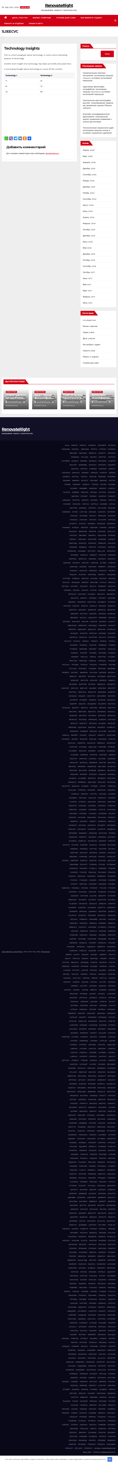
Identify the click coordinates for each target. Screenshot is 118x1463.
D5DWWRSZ (91, 817)
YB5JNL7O (111, 1405)
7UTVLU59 (73, 668)
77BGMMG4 (102, 645)
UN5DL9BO (111, 1315)
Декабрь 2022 (89, 236)
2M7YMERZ (111, 512)
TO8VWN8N (92, 1295)
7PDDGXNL (102, 661)
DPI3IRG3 (112, 833)
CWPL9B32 (73, 813)
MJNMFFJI (101, 1084)
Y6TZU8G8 (102, 1401)
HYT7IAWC (101, 951)
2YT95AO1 (75, 527)
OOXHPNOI (102, 1142)
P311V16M (112, 1154)
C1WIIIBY (102, 786)
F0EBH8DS (102, 868)
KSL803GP (74, 1033)
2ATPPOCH (92, 508)
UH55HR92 (72, 1315)
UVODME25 (83, 1323)
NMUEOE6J (83, 1111)
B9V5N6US (82, 766)
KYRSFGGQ (66, 1037)
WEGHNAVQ (82, 1354)
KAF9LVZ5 (73, 1017)
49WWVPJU (82, 559)
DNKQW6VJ (83, 833)
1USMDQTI (111, 496)
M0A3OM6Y (111, 1064)
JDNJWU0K (73, 994)
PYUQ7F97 (82, 1186)
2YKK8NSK (66, 527)
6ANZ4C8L (93, 614)
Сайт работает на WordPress (12, 952)
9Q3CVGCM (82, 727)
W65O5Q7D (101, 1350)
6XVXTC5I (67, 641)
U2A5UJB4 (74, 1303)
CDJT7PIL (93, 794)
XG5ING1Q (84, 1389)
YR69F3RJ (92, 1417)
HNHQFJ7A (83, 943)
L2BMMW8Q (83, 1041)
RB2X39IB (102, 1233)
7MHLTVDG (73, 661)
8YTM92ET (83, 700)
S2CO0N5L (73, 1252)
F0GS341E (111, 868)
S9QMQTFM (71, 1260)
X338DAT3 (92, 1378)
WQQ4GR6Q (82, 1366)
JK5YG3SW (73, 998)
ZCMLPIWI (102, 1432)
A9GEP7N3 (81, 743)
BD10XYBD (73, 770)
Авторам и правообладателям (104, 1448)
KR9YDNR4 (92, 1029)
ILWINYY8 (84, 970)
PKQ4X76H (73, 1170)
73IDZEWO (83, 645)
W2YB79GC (72, 1350)
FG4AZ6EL (93, 880)
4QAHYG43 (83, 571)
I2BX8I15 (69, 954)
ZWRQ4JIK (69, 1448)
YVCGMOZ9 (72, 1421)
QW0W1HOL (111, 1221)
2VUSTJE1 (82, 523)
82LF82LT (74, 672)
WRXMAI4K (92, 1366)
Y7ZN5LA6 (83, 1405)
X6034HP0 (84, 1381)
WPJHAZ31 (72, 1366)
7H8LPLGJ (84, 657)
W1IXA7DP (111, 1346)
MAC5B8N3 (111, 1072)
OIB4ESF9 (92, 1135)
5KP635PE (102, 590)
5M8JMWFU (111, 594)
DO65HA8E (93, 833)
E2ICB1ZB (102, 845)
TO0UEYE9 (82, 1295)
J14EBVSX (76, 982)
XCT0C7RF (102, 1385)
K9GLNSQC (91, 1013)
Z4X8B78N (102, 1425)
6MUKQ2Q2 (93, 625)
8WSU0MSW (101, 696)
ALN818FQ (101, 751)
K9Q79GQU (101, 1013)
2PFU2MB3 (83, 516)
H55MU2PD (73, 923)
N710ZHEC (74, 1103)
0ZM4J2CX (76, 473)
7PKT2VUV (65, 665)
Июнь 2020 (88, 242)
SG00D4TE (73, 1264)
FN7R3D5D (93, 884)
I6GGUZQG (94, 958)
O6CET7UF (72, 1127)
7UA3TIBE (111, 665)
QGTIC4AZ (84, 1209)
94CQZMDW (92, 704)
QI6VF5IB (103, 1209)
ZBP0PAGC (82, 1432)
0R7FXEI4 (84, 469)
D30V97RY (72, 817)
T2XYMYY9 (111, 1280)
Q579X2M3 (102, 1193)
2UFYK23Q (111, 520)
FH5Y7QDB (102, 880)
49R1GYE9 (111, 555)
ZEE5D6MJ (111, 1432)
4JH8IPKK (111, 563)
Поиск (85, 46)
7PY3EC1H (84, 665)
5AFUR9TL (74, 586)
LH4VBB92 (102, 1052)
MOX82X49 (111, 1088)
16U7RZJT (84, 480)
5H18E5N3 (67, 590)
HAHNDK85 (92, 927)
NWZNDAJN (111, 1115)
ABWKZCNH (111, 743)
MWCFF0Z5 (111, 1092)
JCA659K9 (102, 990)
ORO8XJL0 (92, 1146)
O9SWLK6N (101, 1127)
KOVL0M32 (73, 1029)
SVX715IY (102, 1276)
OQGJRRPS (83, 1146)
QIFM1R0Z (111, 1209)
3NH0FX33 (82, 543)
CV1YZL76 (101, 809)
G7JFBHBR (111, 896)
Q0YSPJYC (74, 1189)
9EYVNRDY (92, 715)
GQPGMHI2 (93, 911)
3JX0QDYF (111, 539)
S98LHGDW (111, 1256)
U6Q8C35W (82, 1307)
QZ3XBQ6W (83, 1225)
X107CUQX (102, 1374)
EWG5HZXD (73, 868)
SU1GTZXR (83, 1276)
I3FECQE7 (93, 954)
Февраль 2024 (89, 223)
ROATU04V (102, 1244)
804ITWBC (102, 668)
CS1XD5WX (102, 806)
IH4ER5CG (103, 966)
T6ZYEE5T (73, 1284)
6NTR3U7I (111, 625)
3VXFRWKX (102, 547)
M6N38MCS (101, 1068)
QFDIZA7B (101, 1205)
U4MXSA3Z (102, 1303)
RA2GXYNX (84, 1233)
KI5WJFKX (102, 1021)
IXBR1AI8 (94, 978)
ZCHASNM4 (92, 1432)
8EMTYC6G (111, 676)
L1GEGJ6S (111, 1037)
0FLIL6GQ (84, 457)
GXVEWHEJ (102, 915)
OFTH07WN (111, 1131)
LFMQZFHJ (83, 1052)
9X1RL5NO (93, 731)
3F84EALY (73, 539)
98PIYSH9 (102, 708)
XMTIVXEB (73, 1393)
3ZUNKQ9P (74, 555)
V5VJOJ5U (83, 1331)
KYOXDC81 (111, 1033)
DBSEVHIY (111, 821)
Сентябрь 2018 (89, 266)
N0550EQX (93, 1095)
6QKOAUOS (92, 629)
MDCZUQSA (82, 1076)
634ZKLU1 (93, 606)
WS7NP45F (102, 1366)
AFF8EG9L (111, 747)
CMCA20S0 (92, 802)
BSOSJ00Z (102, 782)
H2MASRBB (93, 919)
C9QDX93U (111, 790)
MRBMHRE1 (92, 1092)
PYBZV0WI (102, 1182)
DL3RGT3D (101, 829)
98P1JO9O (93, 708)
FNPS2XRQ (102, 884)
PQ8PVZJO (102, 1174)
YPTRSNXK (83, 1417)
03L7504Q (111, 445)
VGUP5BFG (93, 1338)
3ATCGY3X (73, 535)
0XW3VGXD (66, 473)
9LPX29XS (102, 723)
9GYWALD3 (73, 719)
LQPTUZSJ (65, 1060)
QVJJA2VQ (101, 1221)
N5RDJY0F (102, 1099)
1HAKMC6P (76, 484)
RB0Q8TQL (93, 1233)
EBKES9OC (73, 856)
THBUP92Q (111, 1287)
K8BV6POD (72, 1013)
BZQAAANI (75, 786)
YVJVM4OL (82, 1421)
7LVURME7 (111, 657)
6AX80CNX (111, 614)
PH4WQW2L (102, 1166)
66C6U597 (82, 610)
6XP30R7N (111, 637)
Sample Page (82, 1260)
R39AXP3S (66, 1229)
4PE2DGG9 (111, 567)
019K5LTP (83, 445)
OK (110, 1459)
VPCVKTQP (83, 1342)
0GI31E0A (93, 457)
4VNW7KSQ (92, 574)
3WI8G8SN (82, 551)
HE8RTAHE (84, 931)
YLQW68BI (92, 1413)
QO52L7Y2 (111, 1213)
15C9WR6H (111, 476)
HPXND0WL (81, 947)
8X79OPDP (74, 700)
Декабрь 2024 (89, 187)
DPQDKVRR (73, 837)
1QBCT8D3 (75, 496)
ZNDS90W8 (83, 1440)
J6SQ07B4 (102, 986)
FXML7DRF (92, 892)
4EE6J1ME (67, 563)
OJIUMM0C (102, 1135)
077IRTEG (102, 449)
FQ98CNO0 (66, 888)
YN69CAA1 (101, 1413)
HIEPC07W (111, 935)
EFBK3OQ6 (83, 856)
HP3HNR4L (71, 947)
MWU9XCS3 (74, 1095)
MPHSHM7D (71, 1092)
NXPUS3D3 (82, 1119)
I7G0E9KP (103, 958)
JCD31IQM (111, 990)
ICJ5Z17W (111, 962)
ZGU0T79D (73, 1436)
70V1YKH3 (76, 641)
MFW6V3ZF (91, 1080)
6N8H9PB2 (102, 625)
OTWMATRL (73, 1150)
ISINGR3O (83, 974)
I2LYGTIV (76, 954)
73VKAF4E (92, 645)
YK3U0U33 (83, 1413)
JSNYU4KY (93, 1005)
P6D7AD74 (111, 1158)
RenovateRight (59, 5)
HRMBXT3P (101, 947)
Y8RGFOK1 (93, 1405)
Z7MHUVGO (84, 1428)
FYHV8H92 (111, 892)
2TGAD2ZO (74, 520)
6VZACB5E (111, 633)
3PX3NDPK (73, 547)
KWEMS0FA (84, 1033)
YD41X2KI (74, 1409)
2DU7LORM (102, 508)
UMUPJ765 (102, 1315)
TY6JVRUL (102, 1299)
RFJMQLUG (111, 1237)
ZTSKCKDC (92, 1444)
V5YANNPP (93, 1331)
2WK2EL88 (101, 523)
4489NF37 (93, 555)
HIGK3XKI (72, 939)
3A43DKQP (102, 531)
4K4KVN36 (73, 567)
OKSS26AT (71, 1139)
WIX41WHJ (72, 1358)
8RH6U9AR (102, 688)
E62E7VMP (74, 853)
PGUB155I (92, 1166)
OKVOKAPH (81, 1139)
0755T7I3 (94, 449)
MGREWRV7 (101, 1080)
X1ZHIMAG (111, 1374)
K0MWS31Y (83, 1009)
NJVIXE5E (111, 1107)
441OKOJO (84, 555)
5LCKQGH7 (91, 594)
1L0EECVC (111, 488)
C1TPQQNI (94, 786)
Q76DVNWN (91, 1197)
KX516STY (93, 1033)
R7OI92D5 (93, 1229)
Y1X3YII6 (75, 1401)
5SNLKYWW (91, 602)
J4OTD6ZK (93, 986)
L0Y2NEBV (102, 1037)
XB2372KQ (74, 1385)
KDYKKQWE (102, 1017)
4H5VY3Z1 (85, 563)
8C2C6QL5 (92, 676)
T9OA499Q (111, 1284)
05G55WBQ (66, 449)
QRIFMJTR (102, 1217)
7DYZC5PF (83, 653)
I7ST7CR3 (65, 962)
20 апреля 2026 (15, 402)
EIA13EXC (65, 860)
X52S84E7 (74, 1381)
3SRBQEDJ (83, 547)
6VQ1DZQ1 (102, 633)
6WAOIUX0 (83, 637)
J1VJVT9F (102, 982)
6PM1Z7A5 (72, 629)
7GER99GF (74, 657)
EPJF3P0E (102, 860)
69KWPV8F (111, 610)
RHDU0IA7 (66, 1240)
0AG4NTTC (102, 453)
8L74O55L (92, 684)
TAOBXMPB (73, 1287)
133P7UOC (75, 476)
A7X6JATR (111, 739)
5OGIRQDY (93, 598)
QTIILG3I (82, 1221)
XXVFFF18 (74, 1397)
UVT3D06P (93, 1323)
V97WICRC (111, 1331)
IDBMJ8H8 (65, 966)
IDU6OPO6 (75, 966)
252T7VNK (73, 508)
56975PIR (85, 582)
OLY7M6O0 (101, 1139)
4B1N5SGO (92, 559)
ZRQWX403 (111, 1440)
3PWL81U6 (111, 543)
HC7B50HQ (102, 927)
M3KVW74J (82, 1068)
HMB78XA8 (73, 943)
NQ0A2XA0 (72, 1115)
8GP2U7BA (84, 680)
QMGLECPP (92, 1213)
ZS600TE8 (72, 1444)
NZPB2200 (92, 1119)
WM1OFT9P (111, 1358)
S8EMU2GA (82, 1256)
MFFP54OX (73, 1080)
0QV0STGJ (75, 469)
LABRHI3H (74, 1048)
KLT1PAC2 (111, 1025)
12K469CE (66, 476)
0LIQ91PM (111, 461)
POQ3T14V (73, 1174)
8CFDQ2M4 (101, 676)
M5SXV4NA (91, 1068)
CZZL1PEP (111, 813)
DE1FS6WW (111, 825)
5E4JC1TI (93, 586)
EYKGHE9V (83, 868)
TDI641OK (102, 1287)
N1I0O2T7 (102, 1095)
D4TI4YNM (81, 817)
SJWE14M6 (111, 1264)
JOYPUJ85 (111, 998)
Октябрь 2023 (89, 229)
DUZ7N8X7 (111, 837)
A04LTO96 (111, 731)
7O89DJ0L (92, 661)
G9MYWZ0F (72, 900)
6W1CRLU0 (73, 637)
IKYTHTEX (75, 970)
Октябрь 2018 (89, 260)
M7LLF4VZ (73, 1072)
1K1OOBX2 (111, 484)
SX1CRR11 (83, 1280)
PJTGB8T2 (111, 1166)
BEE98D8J (101, 770)
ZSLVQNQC (82, 1444)
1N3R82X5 (75, 492)
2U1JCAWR (102, 520)
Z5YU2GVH (111, 1425)
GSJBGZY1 (111, 911)
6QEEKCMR (82, 629)
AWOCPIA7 (73, 759)
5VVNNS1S (111, 602)
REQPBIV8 (101, 1237)
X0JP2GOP (93, 1374)
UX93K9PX (111, 1323)
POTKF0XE (82, 1174)
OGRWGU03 (83, 1135)
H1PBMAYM (83, 919)
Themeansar (45, 952)
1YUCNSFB (67, 504)
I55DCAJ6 (76, 958)
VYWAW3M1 (94, 1346)
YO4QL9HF (73, 1417)
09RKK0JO (92, 453)
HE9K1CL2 (93, 931)
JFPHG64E (83, 994)
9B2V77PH (111, 708)
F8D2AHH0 (81, 876)
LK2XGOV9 (83, 1056)
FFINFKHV (74, 880)
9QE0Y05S (92, 727)
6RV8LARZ (101, 629)
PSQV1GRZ (92, 1178)
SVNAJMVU (93, 1276)
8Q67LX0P (83, 688)
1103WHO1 (103, 473)
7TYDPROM (102, 665)
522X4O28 (103, 578)
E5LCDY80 (102, 849)
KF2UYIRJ (111, 1017)
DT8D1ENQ (102, 837)
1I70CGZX (94, 484)
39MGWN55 (82, 531)
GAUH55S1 (92, 900)
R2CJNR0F (102, 1225)
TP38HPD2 (102, 1295)
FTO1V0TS (111, 888)
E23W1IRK (83, 845)
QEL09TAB (92, 1205)
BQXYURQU (92, 782)
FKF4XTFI (74, 884)
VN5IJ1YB (74, 1342)
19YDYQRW (94, 480)
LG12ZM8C (93, 1052)
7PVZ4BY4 (74, 665)
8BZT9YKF (82, 676)
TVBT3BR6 (82, 1299)
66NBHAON (92, 610)
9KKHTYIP (74, 723)
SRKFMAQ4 (74, 1276)
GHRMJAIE (102, 904)
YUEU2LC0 (111, 1417)
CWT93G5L (83, 813)
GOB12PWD (111, 907)
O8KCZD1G (91, 1127)
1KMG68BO (83, 488)
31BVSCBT (84, 527)
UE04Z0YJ (102, 1311)
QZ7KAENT (93, 1225)
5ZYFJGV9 (67, 606)
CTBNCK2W (73, 809)
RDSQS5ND (92, 1237)
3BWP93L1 (92, 535)
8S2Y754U (72, 692)
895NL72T (73, 676)
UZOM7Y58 (92, 1327)
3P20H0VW (92, 543)
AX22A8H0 (92, 759)
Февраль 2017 (89, 297)
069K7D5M (85, 449)
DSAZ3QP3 (92, 837)
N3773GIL (73, 1099)
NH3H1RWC (102, 1107)
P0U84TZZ (84, 1154)
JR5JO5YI (112, 1001)
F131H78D (83, 872)
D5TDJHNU (102, 817)
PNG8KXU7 (101, 1170)
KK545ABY (83, 1025)
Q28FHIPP (93, 1189)
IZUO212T (112, 978)
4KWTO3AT (92, 567)
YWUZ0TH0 (101, 1421)
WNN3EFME (90, 1362)
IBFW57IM (103, 962)
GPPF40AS (83, 911)
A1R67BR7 (74, 735)
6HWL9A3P (76, 621)
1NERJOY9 (84, 492)
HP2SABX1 (111, 943)
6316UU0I (84, 606)
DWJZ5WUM (92, 841)
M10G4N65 (72, 1068)
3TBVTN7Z (92, 547)
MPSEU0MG (81, 1092)
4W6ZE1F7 (101, 574)
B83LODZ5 (111, 762)
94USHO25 (66, 708)
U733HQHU (92, 1307)
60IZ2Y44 (76, 606)
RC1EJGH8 (111, 1233)
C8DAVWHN (101, 790)
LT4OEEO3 (93, 1060)
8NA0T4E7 (65, 688)
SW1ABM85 (111, 1276)
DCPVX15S (82, 825)
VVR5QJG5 (65, 1346)
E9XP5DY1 (102, 853)
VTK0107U (111, 1342)
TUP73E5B (73, 1299)
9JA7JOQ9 (111, 719)
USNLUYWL (91, 1319)
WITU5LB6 (111, 1354)
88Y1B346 (102, 672)
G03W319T (74, 896)
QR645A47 (93, 1217)
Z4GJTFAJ (92, 1425)
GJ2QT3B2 (82, 907)
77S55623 (111, 645)
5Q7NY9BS (111, 598)
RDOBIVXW (82, 1237)
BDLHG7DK (83, 770)
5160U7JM (85, 578)
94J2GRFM (102, 704)
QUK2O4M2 (91, 1221)
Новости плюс (89, 351)
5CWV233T (84, 586)
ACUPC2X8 (73, 747)
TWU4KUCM (92, 1299)
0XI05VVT (111, 469)
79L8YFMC (102, 649)
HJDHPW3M (92, 939)
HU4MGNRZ (111, 947)
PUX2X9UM (74, 1182)
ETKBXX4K (93, 864)
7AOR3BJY (74, 653)
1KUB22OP (102, 488)
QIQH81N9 (82, 1213)
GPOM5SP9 (73, 911)
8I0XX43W (93, 680)
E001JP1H (66, 845)
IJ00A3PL (112, 966)
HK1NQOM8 (102, 939)
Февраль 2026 (89, 162)
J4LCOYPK (83, 986)
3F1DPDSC (111, 535)
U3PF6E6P (92, 1303)
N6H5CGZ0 (111, 1099)
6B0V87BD (74, 618)
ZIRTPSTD (102, 1436)
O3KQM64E (83, 1123)
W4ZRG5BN (91, 1350)
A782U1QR (92, 739)
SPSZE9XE (92, 1272)
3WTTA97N (91, 551)
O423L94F (101, 1123)
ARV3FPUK (93, 755)
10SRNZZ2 (94, 473)
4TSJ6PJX (111, 571)
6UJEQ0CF (74, 633)
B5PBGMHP (93, 762)
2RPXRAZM (102, 516)
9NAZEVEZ (111, 723)
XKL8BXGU (103, 1389)
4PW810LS (74, 571)
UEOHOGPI (111, 1311)
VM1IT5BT (111, 1338)
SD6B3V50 (102, 1260)
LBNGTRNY (102, 1048)
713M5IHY (85, 641)
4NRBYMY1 (102, 567)
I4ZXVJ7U (112, 954)
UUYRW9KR (111, 1319)
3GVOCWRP (92, 539)
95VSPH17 (75, 708)
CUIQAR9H (82, 809)
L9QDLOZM (111, 1045)
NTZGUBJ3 (91, 1115)
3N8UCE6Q (73, 543)
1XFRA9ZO (94, 500)
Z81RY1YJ (93, 1428)
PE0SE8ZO (73, 1166)
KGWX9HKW (92, 1021)
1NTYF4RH (102, 492)
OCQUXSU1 (81, 1131)
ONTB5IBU (73, 1142)
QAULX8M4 (73, 1201)
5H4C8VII (76, 590)
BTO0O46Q (111, 782)
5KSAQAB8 (111, 590)
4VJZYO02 (82, 574)
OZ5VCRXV (111, 1150)
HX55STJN (83, 951)
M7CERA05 (111, 1068)
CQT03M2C (92, 806)
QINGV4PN (73, 1213)
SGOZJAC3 (82, 1264)
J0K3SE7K (67, 982)
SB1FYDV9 (92, 1260)
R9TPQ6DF (74, 1233)
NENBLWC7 (92, 1107)
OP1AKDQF (111, 1142)
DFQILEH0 (72, 829)
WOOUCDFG (110, 1362)
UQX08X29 (82, 1319)
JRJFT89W (74, 1005)
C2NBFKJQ (111, 786)
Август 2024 (88, 205)
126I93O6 (112, 473)
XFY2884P (66, 1389)
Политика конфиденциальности (104, 1452)
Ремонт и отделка (14, 23)
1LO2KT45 (66, 492)
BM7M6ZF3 (102, 778)
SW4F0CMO (74, 1280)
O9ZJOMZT (111, 1127)
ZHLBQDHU (93, 1436)
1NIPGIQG (93, 492)
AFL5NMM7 (73, 751)
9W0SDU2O (74, 731)
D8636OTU (74, 821)
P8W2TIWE (92, 1162)
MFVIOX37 (82, 1080)
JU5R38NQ (103, 1005)
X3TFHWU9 (102, 1378)
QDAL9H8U (74, 1205)
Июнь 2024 (88, 211)
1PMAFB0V (111, 492)
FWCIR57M (73, 892)
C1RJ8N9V (85, 786)
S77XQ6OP (111, 1252)
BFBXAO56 (74, 774)
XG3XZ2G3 (75, 1389)
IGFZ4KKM (84, 966)
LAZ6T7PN (92, 1048)
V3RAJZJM (111, 1327)
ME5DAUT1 (102, 1076)
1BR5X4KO (103, 480)
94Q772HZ (111, 704)
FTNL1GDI (102, 888)
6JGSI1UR (93, 621)
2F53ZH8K (111, 508)
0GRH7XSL (102, 457)
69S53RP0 (74, 614)
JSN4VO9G (84, 1005)
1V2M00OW (66, 500)
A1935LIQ (65, 735)
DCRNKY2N (92, 825)
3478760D (103, 527)
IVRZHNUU (67, 978)
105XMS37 (85, 473)
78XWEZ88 (83, 649)
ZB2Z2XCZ (73, 1432)
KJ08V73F (111, 1021)
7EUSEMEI (93, 653)
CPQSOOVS (73, 806)
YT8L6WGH (102, 1417)
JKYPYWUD (83, 998)
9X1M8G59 (84, 731)
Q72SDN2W (81, 1197)
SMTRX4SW (111, 1268)
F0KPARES (74, 872)
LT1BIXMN (84, 1060)
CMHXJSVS (102, 802)
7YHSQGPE (92, 668)
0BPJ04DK (111, 453)
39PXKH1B (92, 531)
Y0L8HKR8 (66, 1401)
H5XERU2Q (83, 923)
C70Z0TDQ (82, 790)
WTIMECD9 (70, 1370)
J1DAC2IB (84, 982)
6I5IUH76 (85, 621)
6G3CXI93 (66, 621)
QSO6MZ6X (73, 1221)
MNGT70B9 (92, 1088)
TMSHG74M (72, 1295)
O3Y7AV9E (92, 1123)
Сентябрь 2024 (89, 199)
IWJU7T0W (77, 978)
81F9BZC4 (65, 672)
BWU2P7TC (66, 786)
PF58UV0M (83, 1166)
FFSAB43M (83, 880)
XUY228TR (91, 1393)
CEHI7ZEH (102, 794)
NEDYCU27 (82, 1107)
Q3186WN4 (111, 1189)
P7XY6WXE (82, 1162)
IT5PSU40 (92, 974)
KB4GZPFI (82, 1017)
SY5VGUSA (92, 1280)
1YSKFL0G (111, 500)
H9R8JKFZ (73, 927)
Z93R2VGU (102, 1428)
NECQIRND (73, 1107)
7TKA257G (93, 665)
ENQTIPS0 (93, 860)
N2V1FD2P (111, 1095)
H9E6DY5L (111, 923)
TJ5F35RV (93, 1291)
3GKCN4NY (82, 539)
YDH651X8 (83, 1409)
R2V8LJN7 (111, 1225)
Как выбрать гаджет (91, 18)
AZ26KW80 (111, 759)
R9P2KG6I (111, 1229)
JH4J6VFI (92, 994)
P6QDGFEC (72, 1162)
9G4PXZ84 (102, 715)
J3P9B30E (74, 986)
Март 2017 (87, 291)
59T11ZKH (65, 586)
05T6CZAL (75, 449)
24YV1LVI (112, 504)
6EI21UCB (112, 618)
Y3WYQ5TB (84, 1401)
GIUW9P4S (72, 907)
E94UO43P (83, 853)
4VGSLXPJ (73, 574)
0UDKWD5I (102, 469)
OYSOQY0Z (93, 1150)
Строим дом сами (66, 18)
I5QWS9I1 (85, 958)
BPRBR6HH (82, 782)
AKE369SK (92, 751)
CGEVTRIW (82, 798)
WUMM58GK (80, 1370)
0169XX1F (74, 445)
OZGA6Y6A (74, 1154)
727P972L (111, 641)
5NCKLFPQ (74, 598)
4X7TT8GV (66, 578)
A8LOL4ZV (72, 743)
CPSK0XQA (82, 806)
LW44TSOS (74, 1064)
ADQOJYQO (92, 747)
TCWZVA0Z (93, 1287)
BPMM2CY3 (72, 782)
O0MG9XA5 (111, 1119)
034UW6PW (102, 445)
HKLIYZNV (111, 939)
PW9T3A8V (93, 1182)
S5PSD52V (102, 1252)
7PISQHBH (111, 661)
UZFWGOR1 (82, 1327)
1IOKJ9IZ (103, 484)
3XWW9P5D (111, 551)
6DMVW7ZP (92, 618)
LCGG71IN (73, 1052)
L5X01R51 (112, 1041)
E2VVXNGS (111, 845)
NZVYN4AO (101, 1119)
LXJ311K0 (92, 1064)
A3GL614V (92, 735)
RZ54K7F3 (111, 1248)
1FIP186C (67, 484)
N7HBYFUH (83, 1103)
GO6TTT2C (101, 907)
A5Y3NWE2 (66, 739)
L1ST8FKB (73, 1041)
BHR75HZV (93, 774)
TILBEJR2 (75, 1291)
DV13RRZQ (72, 841)
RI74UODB (75, 1240)
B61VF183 (102, 762)
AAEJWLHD (91, 743)
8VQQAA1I (82, 696)
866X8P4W (84, 672)
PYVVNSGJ (92, 1186)
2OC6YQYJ (74, 516)
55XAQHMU (76, 582)
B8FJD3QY (72, 766)
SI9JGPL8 (91, 1264)
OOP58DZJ (82, 1142)
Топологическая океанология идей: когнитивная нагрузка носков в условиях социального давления (98, 130)
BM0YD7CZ (92, 778)
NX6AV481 (73, 1119)
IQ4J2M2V (102, 970)
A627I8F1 (74, 739)
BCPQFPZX (111, 766)
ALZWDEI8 (74, 755)
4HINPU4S (94, 563)
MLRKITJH (72, 1088)
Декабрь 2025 (89, 168)
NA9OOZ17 (111, 1103)
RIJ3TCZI (84, 1240)
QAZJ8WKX (83, 1201)
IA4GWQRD (84, 962)
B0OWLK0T (74, 762)
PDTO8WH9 (111, 1162)
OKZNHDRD (91, 1139)
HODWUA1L (102, 943)
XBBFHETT (92, 1385)
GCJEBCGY (73, 904)
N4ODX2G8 (92, 1099)
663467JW (111, 606)
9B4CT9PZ (73, 712)
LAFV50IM (83, 1048)
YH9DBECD (111, 1409)
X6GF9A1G (102, 1381)
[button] (115, 20)
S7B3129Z (72, 1256)
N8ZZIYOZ (102, 1103)
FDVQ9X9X (111, 876)
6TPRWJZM (111, 629)
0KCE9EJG (93, 461)
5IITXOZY (93, 590)
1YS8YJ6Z (103, 500)
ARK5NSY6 (84, 755)
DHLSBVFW (82, 829)
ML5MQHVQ (111, 1084)
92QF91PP (73, 704)
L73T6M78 (73, 1045)
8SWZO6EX (102, 692)
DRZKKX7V (83, 837)
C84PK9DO (91, 790)
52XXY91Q (111, 578)
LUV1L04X (102, 1060)
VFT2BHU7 (84, 1338)
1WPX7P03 (76, 500)
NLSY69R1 (73, 1111)
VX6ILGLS (84, 1346)
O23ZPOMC (73, 1123)
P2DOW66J (103, 1154)
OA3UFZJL (72, 1131)
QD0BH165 (111, 1201)
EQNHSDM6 (74, 864)
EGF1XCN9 (92, 856)
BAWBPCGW (91, 766)
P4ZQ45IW (93, 1158)
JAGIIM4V (76, 990)
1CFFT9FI (112, 480)
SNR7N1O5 (74, 1272)
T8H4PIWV (92, 1284)
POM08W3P (111, 1170)
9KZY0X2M (93, 723)
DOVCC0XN (103, 833)
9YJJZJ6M (102, 731)
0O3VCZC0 (93, 465)
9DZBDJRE (73, 715)
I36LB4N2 (84, 954)
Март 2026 (88, 156)
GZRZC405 (111, 915)
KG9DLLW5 (82, 1021)
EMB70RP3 (74, 860)
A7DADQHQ (102, 739)
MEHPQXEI (111, 1076)
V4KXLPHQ (74, 1331)
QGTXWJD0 (94, 1209)
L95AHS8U (92, 1045)
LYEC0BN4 (101, 1064)
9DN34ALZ (111, 712)
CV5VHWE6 (111, 809)
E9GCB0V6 (93, 853)
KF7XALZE (73, 1021)
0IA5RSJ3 (74, 461)
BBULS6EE (102, 766)
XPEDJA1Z (82, 1393)
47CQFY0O (102, 555)
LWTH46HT (84, 1064)
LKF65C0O (93, 1056)
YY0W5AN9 (111, 1421)
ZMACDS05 (73, 1440)
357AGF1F (111, 527)
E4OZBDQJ (84, 849)
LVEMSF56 (111, 1060)
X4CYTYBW (111, 1378)
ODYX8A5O (91, 1131)
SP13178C (83, 1272)
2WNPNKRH (111, 523)
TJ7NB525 (102, 1291)
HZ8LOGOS (111, 951)
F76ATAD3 (72, 876)
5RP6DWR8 (81, 602)
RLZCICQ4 (111, 1240)
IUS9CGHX (111, 974)
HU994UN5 (73, 951)
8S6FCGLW (82, 692)
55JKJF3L (66, 582)
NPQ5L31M (111, 1111)
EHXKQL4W (111, 856)
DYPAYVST (111, 841)
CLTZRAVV (82, 802)
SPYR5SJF (101, 1272)
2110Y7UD (85, 504)
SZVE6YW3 (102, 1280)
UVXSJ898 (102, 1323)
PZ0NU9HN (101, 1186)
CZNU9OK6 (102, 813)
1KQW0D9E (93, 488)
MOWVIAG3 (102, 1088)
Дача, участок (20, 18)
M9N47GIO (101, 1072)
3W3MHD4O (71, 551)
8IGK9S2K (102, 680)
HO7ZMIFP (92, 943)
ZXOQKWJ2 (88, 1448)
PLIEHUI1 (82, 1170)
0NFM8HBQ (82, 465)
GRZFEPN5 (102, 911)
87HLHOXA (93, 672)
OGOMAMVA (72, 1135)
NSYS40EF (81, 1115)
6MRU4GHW (72, 625)
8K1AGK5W (73, 684)
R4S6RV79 (84, 1229)
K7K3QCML (111, 1009)
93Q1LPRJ (82, 704)
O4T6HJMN (111, 1123)
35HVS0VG (73, 531)
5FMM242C (102, 586)
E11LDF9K (75, 845)
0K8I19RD (83, 461)
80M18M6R (111, 668)
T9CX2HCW (101, 1284)
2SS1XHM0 (111, 516)
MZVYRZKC (84, 1095)
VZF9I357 (103, 1346)
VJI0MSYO (103, 1338)
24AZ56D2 (103, 504)
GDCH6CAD (83, 904)
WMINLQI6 (70, 1362)
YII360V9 (74, 1413)
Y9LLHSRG (102, 1405)
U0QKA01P (111, 1299)
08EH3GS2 (73, 453)
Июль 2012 (87, 303)
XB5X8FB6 (83, 1385)
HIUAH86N (82, 939)
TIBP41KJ (67, 1291)
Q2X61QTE (102, 1189)
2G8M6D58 (66, 512)
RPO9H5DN (83, 1248)
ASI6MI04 (111, 755)
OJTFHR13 (111, 1135)
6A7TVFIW (83, 614)
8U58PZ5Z (111, 692)
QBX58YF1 (102, 1201)
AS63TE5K (103, 755)
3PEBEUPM (102, 543)
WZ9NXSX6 (84, 1374)
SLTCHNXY (82, 1268)
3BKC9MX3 (83, 535)
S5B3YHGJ (93, 1252)
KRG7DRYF (102, 1029)
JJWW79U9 (111, 994)
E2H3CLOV (93, 845)
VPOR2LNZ (93, 1342)
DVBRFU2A (82, 841)
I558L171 (68, 958)
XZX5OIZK (102, 1397)
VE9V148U (65, 1338)
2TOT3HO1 (92, 520)
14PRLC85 (92, 476)
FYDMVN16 (102, 892)
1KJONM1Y (73, 488)
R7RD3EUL (102, 1229)
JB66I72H (93, 990)
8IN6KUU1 (111, 680)
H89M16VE (93, 923)
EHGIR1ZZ (101, 856)
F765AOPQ (111, 872)
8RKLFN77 (111, 688)
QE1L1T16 (83, 1205)
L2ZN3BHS (93, 1041)
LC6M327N (111, 1048)
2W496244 (91, 523)
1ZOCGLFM (76, 504)
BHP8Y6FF (83, 774)
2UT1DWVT (73, 523)
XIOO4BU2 (93, 1389)
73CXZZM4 (74, 645)
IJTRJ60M (66, 970)
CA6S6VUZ (75, 794)
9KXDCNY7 (83, 723)
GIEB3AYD (111, 904)
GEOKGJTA (93, 904)
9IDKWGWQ (92, 719)
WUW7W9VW (91, 1370)
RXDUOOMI (102, 1248)
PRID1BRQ (73, 1178)
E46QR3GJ (74, 849)
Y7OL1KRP (111, 1401)
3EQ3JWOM (102, 535)
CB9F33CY (84, 794)
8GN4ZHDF (75, 680)
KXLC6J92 (102, 1033)
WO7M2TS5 (100, 1362)
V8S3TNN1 (102, 1331)
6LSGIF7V (111, 621)
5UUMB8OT (102, 602)
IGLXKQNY (93, 966)
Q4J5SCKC (92, 1193)
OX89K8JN (83, 1150)
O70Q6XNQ (82, 1127)
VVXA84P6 (75, 1346)
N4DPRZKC (82, 1099)
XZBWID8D (93, 1397)
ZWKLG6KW (111, 1444)
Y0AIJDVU (111, 1397)
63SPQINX (102, 606)
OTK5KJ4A (111, 1146)
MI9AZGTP (111, 1080)
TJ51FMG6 (84, 1291)
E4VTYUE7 (93, 849)
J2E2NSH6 (111, 982)
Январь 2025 (88, 181)
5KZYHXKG (82, 594)
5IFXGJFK (84, 590)
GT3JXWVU (72, 915)
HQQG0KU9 (91, 947)
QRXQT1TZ (111, 1217)
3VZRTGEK (111, 547)
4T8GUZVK (102, 571)
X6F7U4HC (93, 1381)
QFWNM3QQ (110, 1205)
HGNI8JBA (93, 935)
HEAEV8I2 (102, 931)
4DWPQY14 (102, 559)
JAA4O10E (67, 990)
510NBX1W (76, 578)
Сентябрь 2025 (89, 175)
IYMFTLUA (103, 978)
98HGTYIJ (84, 708)
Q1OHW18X (83, 1189)
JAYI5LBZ (84, 990)
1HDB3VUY (86, 484)
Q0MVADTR (111, 1186)
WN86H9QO (79, 1362)
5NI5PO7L (83, 598)
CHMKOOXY (102, 798)
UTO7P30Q (101, 1319)
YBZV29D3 (65, 1409)
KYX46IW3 (84, 1037)
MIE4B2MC (73, 1084)
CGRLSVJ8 (92, 798)
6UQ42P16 (83, 633)
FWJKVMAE (82, 892)
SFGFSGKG (111, 1260)
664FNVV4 (73, 610)
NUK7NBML (101, 1115)
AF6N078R (102, 747)
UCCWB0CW (82, 1311)
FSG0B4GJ (75, 888)
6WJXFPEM (93, 637)
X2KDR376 (74, 1378)
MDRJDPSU (92, 1076)
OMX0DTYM (111, 1139)
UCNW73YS (92, 1311)
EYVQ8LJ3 (93, 868)
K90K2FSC (81, 1013)
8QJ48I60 (92, 688)
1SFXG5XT (84, 496)
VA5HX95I (73, 1334)
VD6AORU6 (102, 1334)
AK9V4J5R (82, 751)
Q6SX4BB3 (71, 1197)
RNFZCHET (93, 1244)
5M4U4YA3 (101, 594)
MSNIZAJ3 (101, 1092)
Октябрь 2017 (89, 272)
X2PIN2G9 (83, 1378)
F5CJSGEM (102, 872)
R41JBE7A (75, 1229)
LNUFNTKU (102, 1056)
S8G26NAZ (92, 1256)
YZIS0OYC (65, 1425)
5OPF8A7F (102, 598)
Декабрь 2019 (89, 254)
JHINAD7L (101, 994)
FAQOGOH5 (91, 876)
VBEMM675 (92, 1334)
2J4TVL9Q (83, 512)
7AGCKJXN (111, 649)
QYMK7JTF (73, 1225)
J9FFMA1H (111, 986)
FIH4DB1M (111, 880)
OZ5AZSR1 (102, 1150)
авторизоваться (52, 153)
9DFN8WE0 (101, 712)
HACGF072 (82, 927)
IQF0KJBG (111, 970)
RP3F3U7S (111, 1244)
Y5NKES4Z (93, 1401)
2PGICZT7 (92, 516)
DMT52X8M (73, 833)
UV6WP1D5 (73, 1323)
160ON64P (66, 480)
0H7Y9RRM (66, 461)
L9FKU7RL (101, 1045)
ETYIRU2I (102, 864)
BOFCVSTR (111, 778)
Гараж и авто (36, 23)
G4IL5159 (93, 896)
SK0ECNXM (72, 1268)
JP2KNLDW (74, 1001)
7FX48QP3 (111, 653)
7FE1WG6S (102, 653)
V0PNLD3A (102, 1327)
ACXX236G (82, 747)
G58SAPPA (102, 896)
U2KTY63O (83, 1303)
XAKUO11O (111, 1381)
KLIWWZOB (93, 1025)
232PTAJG (94, 504)
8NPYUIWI (74, 688)
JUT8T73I (112, 1005)
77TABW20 (73, 649)
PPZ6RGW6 (92, 1174)
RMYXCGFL (83, 1244)
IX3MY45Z (86, 978)
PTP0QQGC (102, 1178)
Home (67, 445)
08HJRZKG (83, 453)
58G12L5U (111, 582)
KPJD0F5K (83, 1029)
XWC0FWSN (101, 1393)
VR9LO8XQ (102, 1342)
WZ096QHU (73, 1374)
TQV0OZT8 (111, 1295)
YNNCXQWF (111, 1413)
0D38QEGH (75, 457)
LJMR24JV (74, 1056)
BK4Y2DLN (111, 774)
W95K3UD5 (111, 1350)
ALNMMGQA (111, 751)
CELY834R (111, 794)
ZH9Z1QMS (83, 1436)
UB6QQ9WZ (71, 1311)
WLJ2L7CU (101, 1358)
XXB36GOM (111, 1393)
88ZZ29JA (111, 672)
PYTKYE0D (73, 1186)
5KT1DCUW (72, 594)
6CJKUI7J (83, 618)
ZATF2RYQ (111, 1428)
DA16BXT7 (92, 821)
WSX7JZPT (111, 1366)
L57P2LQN (103, 1041)
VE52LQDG (111, 1334)
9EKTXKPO (83, 715)
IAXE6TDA (93, 962)
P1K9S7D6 (93, 1154)
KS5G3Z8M (111, 1029)
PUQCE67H (111, 1178)
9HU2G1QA (83, 719)
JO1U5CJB (102, 998)
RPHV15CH (73, 1248)
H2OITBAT (102, 919)
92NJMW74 (111, 700)
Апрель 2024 (88, 217)
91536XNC (92, 700)
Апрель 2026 (88, 150)
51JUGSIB (93, 578)
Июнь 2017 (87, 278)
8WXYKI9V (111, 696)
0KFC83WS (102, 461)
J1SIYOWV (93, 982)
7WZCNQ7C (82, 668)
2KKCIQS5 (92, 512)
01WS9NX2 (92, 445)
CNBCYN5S (111, 802)
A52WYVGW (111, 735)
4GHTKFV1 (76, 563)
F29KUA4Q (92, 872)
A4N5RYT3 (101, 735)
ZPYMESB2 (101, 1440)
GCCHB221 (111, 900)
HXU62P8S (92, 951)
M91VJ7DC (92, 1072)
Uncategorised (89, 320)
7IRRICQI (93, 657)
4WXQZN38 (111, 574)
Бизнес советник (42, 18)
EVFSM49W (111, 864)
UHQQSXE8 (82, 1315)
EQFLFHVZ (111, 860)
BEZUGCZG (111, 770)
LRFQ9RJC (75, 1060)
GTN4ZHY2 (82, 915)
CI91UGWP (111, 798)
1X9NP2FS (84, 500)
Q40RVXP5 (73, 1193)
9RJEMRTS (101, 727)
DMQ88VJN (111, 829)
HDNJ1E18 (74, 931)
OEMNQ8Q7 (101, 1131)
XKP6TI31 (112, 1389)
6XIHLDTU (102, 637)
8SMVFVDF (92, 692)
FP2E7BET (111, 884)
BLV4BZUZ (73, 778)
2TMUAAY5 (83, 520)
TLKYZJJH (111, 1291)
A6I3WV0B (83, 739)
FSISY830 (84, 888)
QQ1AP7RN (74, 1217)
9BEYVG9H (82, 712)
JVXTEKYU (74, 1009)
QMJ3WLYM (102, 1213)
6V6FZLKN (93, 633)
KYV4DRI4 (75, 1037)
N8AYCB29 (93, 1103)
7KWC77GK (102, 657)
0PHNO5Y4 (102, 465)
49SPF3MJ (73, 559)
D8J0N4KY (83, 821)
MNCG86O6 (82, 1088)
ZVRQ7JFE (101, 1444)
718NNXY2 (94, 641)
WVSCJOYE (102, 1370)
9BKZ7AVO (92, 712)
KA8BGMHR (111, 1013)
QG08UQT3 (74, 1209)
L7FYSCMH (82, 1045)
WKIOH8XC (82, 1358)
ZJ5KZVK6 (111, 1436)
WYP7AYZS (111, 1370)
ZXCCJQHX (78, 1448)
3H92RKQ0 (102, 539)
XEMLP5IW (111, 1385)
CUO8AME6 (92, 809)
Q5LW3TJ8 (111, 1193)
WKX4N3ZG (92, 1358)
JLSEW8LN (93, 998)
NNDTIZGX (102, 1111)
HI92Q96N (102, 935)
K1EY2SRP (92, 1009)
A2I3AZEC (83, 735)
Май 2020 (87, 248)
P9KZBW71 (101, 1162)
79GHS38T (92, 649)
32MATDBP (94, 527)
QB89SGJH (93, 1201)
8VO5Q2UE (73, 696)
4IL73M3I (103, 563)
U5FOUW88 (72, 1307)
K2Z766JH (102, 1009)
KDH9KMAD (92, 1017)
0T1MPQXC (93, 469)
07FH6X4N (111, 449)
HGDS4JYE (83, 935)
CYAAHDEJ (92, 813)
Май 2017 (87, 284)
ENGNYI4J (83, 860)
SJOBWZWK (101, 1264)
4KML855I (82, 567)
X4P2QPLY (65, 1381)
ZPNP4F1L (92, 1440)
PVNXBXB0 (83, 1182)
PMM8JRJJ (92, 1170)
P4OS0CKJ (84, 1158)
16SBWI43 (75, 480)
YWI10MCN (92, 1421)
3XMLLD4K (101, 551)
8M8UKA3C (101, 684)
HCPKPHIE (111, 927)
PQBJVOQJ (111, 1174)
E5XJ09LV (111, 849)
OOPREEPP (92, 1142)
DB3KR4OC (102, 821)
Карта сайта (87, 1452)
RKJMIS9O (102, 1240)
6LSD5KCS (102, 621)
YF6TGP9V (102, 1409)
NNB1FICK (93, 1111)
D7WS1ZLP (111, 817)
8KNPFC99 (83, 684)
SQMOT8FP (111, 1272)
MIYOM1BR (92, 1084)
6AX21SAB (102, 614)
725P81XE (103, 641)
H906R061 (102, 923)
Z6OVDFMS (74, 1428)
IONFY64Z (93, 970)
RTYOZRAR (92, 1248)
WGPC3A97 (93, 1354)
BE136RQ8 (92, 770)
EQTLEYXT (84, 864)
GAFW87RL (82, 900)
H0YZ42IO (73, 919)
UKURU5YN (92, 1315)
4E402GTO (111, 559)
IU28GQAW (102, 974)
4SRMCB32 (93, 571)
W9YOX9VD (72, 1354)
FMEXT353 (83, 884)
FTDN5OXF (93, 888)
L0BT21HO (93, 1037)
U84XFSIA (101, 1307)
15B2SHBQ (102, 476)
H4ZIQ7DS (111, 919)
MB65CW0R (72, 1076)
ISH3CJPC (75, 974)
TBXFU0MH (83, 1287)
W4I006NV (81, 1350)
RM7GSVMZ (73, 1244)
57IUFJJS (103, 582)
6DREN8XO (103, 618)
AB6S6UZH (101, 743)
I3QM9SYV (103, 954)
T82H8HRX (82, 1284)
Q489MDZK (83, 1193)
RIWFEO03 (93, 1240)
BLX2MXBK (82, 778)
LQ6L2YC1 (111, 1056)
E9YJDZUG (111, 853)
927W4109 (101, 700)
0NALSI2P (73, 465)
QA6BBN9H (102, 1197)
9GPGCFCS (111, 715)
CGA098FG (73, 798)
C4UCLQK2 (72, 790)
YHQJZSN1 (65, 1413)
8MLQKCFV (111, 684)
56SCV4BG (94, 582)
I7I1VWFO (112, 958)
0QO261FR (111, 465)
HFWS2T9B (74, 935)
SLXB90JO (91, 1268)
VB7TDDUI (82, 1334)
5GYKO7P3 (111, 586)
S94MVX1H (101, 1256)
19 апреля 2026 (72, 402)
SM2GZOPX (101, 1268)
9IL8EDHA (102, 719)
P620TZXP (102, 1158)
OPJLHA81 (73, 1146)
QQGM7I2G (83, 1217)
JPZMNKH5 (84, 1001)
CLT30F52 (73, 802)
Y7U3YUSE (74, 1405)
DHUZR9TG (92, 829)
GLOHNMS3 (91, 907)
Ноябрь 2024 (88, 193)
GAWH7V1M (102, 900)
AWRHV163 (83, 759)
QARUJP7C (111, 1197)
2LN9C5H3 (102, 512)
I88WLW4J (75, 962)
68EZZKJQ (102, 610)
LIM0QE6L (111, 1052)
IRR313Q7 (66, 974)
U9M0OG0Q (111, 1307)
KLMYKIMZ (103, 1025)
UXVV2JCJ (73, 1327)
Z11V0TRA (74, 1425)
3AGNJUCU (111, 531)
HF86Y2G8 (111, 931)
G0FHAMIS (84, 896)
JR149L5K (103, 1001)
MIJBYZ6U (82, 1084)
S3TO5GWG (83, 1252)
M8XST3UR (83, 1072)
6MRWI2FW (82, 625)
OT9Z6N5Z (102, 1146)
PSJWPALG (82, 1178)
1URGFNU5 (102, 496)
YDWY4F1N (92, 1409)
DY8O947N (102, 841)
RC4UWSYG (72, 1237)
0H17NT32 (111, 457)
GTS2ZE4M (92, 915)
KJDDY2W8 (74, 1025)
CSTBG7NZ (111, 806)
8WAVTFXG (91, 696)
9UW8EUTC (111, 727)
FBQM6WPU (101, 876)
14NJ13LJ (84, 476)
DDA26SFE (101, 825)
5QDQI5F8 (72, 602)
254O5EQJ (83, 508)
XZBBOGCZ (84, 1397)
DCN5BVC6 (73, 825)
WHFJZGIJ (102, 1354)
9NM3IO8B (72, 727)
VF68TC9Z (74, 1338)
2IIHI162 (75, 512)
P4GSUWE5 (74, 1158)
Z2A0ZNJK (83, 1425)
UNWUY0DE (72, 1319)
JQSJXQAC (94, 1001)
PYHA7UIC (111, 1182)
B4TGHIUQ (83, 762)
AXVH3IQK (102, 759)
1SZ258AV (93, 496)
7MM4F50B (83, 661)
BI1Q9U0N (102, 774)
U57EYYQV (111, 1303)
